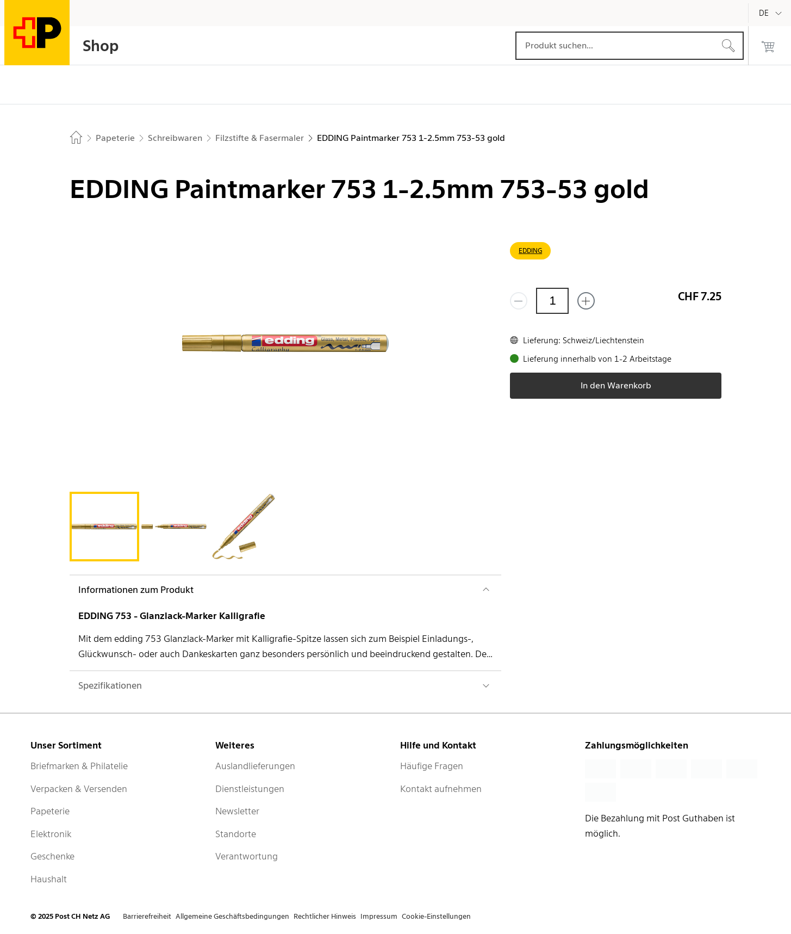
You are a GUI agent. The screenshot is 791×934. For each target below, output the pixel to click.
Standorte (235, 833)
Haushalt (48, 879)
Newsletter (237, 811)
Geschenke (52, 856)
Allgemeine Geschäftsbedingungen (232, 916)
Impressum (378, 916)
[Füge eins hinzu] (586, 301)
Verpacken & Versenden (78, 788)
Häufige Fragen (431, 765)
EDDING (530, 250)
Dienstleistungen (249, 788)
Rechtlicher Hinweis (325, 916)
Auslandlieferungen (255, 765)
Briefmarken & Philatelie (79, 765)
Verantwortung (246, 856)
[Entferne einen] (518, 301)
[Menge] (552, 301)
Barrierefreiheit (147, 916)
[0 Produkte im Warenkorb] (768, 45)
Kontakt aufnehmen (441, 788)
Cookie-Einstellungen (436, 916)
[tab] (104, 526)
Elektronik (50, 833)
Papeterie (50, 811)
